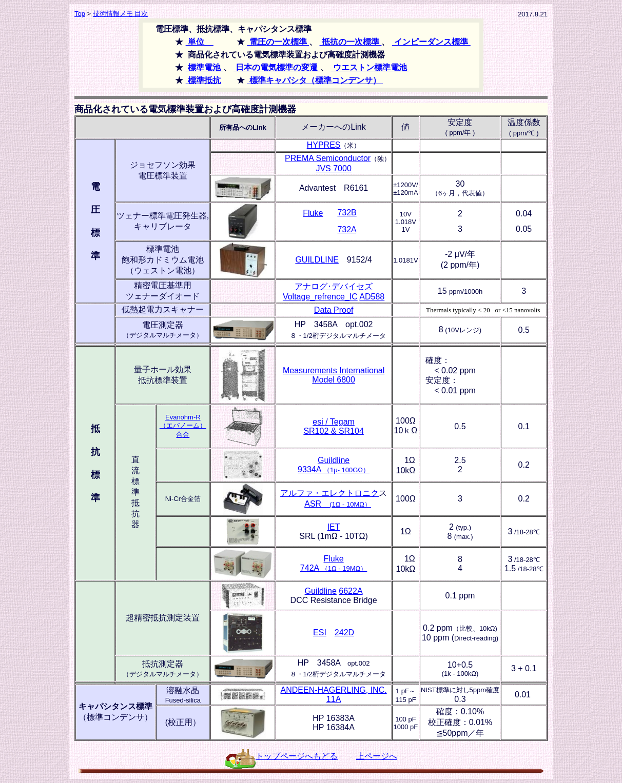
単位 (199, 41)
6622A (350, 591)
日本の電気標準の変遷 (277, 67)
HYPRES (324, 144)
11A (333, 699)
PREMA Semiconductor (328, 158)
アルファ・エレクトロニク (329, 493)
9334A (334, 469)
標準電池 (204, 67)
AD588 (371, 296)
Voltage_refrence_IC (320, 296)
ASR (337, 503)
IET (333, 527)
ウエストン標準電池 (370, 67)
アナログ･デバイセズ (334, 286)
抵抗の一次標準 (351, 41)
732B (346, 212)
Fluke (313, 213)
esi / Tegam (334, 421)
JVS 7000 (333, 168)
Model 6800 (333, 379)
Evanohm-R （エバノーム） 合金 (183, 425)
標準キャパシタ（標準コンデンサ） (315, 80)
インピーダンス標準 (431, 41)
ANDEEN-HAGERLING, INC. (334, 690)
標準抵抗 (203, 80)
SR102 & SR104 (333, 431)
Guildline (333, 460)
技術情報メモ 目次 (120, 13)
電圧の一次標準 (278, 41)
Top (79, 13)
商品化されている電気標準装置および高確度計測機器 (185, 109)
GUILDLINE (316, 259)
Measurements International (333, 370)
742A (333, 568)
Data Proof (333, 310)
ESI (319, 632)
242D (344, 632)
